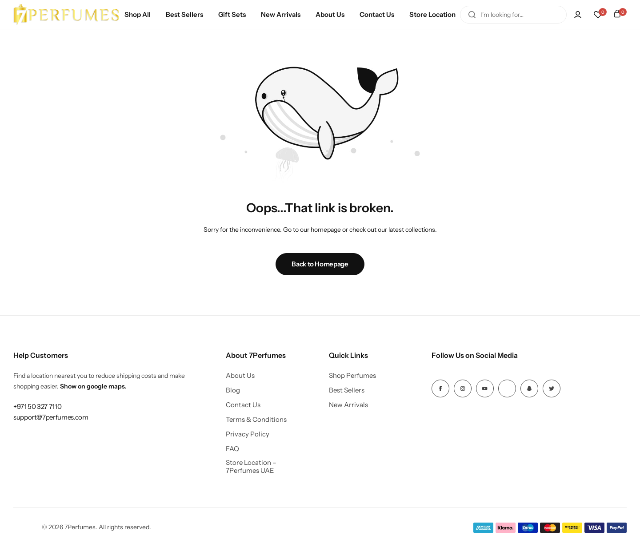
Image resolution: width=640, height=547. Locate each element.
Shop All (137, 14)
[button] (598, 15)
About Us (330, 14)
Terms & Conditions (256, 420)
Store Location (432, 14)
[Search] (472, 15)
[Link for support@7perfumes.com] (50, 417)
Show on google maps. (93, 386)
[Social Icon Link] (440, 388)
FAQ (232, 449)
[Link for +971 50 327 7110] (37, 406)
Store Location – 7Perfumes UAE (251, 467)
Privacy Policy (247, 434)
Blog (233, 390)
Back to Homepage (320, 264)
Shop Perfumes (352, 376)
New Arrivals (280, 14)
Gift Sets (232, 14)
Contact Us (377, 14)
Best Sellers (184, 14)
